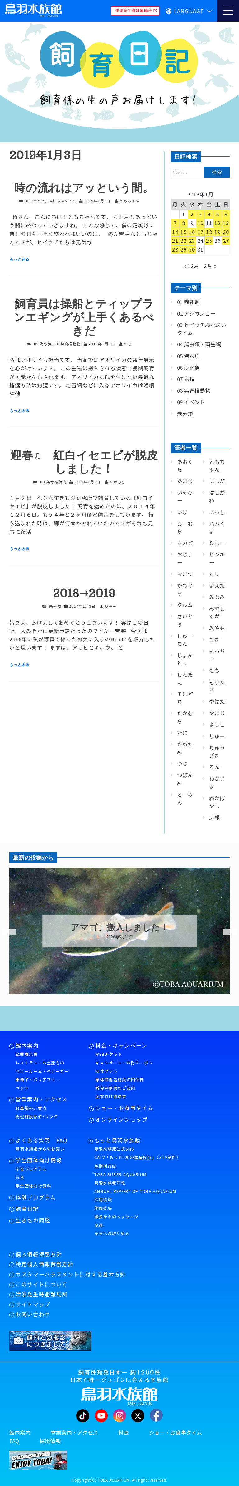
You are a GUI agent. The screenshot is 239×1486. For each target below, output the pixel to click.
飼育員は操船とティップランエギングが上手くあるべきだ (84, 317)
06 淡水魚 (188, 367)
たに (182, 732)
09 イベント (191, 402)
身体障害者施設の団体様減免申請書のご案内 (119, 1084)
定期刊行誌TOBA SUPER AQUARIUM (120, 1170)
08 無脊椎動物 (67, 343)
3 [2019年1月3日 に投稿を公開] (200, 214)
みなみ (217, 597)
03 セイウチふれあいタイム (51, 200)
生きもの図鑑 (33, 1220)
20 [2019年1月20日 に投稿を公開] (226, 232)
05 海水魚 (43, 343)
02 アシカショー (196, 313)
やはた (217, 701)
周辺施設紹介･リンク (37, 1116)
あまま (185, 481)
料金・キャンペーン (121, 1045)
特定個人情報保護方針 (45, 1264)
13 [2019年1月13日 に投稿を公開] (226, 223)
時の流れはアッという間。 (84, 188)
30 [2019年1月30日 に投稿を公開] (192, 249)
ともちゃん (217, 465)
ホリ (214, 574)
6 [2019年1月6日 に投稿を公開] (225, 214)
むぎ (214, 639)
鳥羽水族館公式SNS (114, 1149)
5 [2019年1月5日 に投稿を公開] (217, 214)
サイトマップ (33, 1304)
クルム (185, 604)
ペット (22, 1088)
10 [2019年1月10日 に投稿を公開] (201, 223)
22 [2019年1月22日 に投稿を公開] (183, 240)
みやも (217, 628)
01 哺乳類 (188, 302)
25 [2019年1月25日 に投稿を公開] (209, 240)
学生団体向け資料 (33, 1186)
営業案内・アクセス (42, 1099)
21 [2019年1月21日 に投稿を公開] (175, 240)
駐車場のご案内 (31, 1108)
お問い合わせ (33, 1314)
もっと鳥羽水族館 (117, 1140)
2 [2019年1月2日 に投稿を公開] (192, 214)
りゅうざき (217, 751)
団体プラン (106, 1071)
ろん (214, 767)
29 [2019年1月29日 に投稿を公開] (183, 249)
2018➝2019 (84, 593)
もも (214, 670)
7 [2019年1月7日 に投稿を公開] (175, 223)
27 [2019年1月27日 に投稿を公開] (226, 240)
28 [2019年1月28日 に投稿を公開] (175, 249)
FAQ (14, 1441)
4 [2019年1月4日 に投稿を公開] (209, 214)
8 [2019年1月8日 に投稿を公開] (183, 223)
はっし (217, 512)
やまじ (217, 713)
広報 (214, 817)
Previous (5, 932)
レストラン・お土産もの (40, 1063)
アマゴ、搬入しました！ (120, 928)
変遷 (98, 1225)
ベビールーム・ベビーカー (42, 1071)
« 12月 (191, 266)
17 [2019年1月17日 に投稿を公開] (201, 232)
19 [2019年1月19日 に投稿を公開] (217, 232)
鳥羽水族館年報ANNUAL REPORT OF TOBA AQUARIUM (135, 1187)
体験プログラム (36, 1197)
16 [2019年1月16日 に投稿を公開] (192, 232)
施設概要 (103, 1208)
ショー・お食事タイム (124, 1108)
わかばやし (217, 802)
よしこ (217, 724)
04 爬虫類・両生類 (199, 344)
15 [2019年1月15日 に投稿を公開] (183, 232)
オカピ (185, 543)
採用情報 (103, 1199)
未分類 (55, 606)
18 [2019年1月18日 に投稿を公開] (209, 232)
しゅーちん (185, 639)
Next (226, 932)
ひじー (217, 543)
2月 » (210, 266)
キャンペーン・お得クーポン (124, 1063)
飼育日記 (27, 1208)
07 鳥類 (185, 379)
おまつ (185, 574)
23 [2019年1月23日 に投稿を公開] (192, 240)
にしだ (217, 481)
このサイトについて (42, 1284)
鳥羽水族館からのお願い (40, 1149)
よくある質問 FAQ (42, 1140)
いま (182, 512)
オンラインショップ (121, 1119)
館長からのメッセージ (116, 1217)
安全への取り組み (112, 1233)
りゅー (217, 736)
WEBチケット (108, 1054)
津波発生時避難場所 (42, 1294)
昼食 (20, 1177)
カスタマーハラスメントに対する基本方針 (71, 1274)
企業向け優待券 (110, 1096)
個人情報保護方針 (39, 1254)
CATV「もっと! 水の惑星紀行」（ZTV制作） (137, 1157)
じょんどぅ (185, 659)
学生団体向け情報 (39, 1160)
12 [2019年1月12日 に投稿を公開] (217, 223)
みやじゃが (217, 612)
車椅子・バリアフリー (38, 1079)
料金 (123, 1432)
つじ (182, 763)
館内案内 (27, 1045)
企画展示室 (27, 1054)
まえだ (217, 585)
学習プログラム (31, 1169)
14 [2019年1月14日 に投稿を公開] (175, 232)
